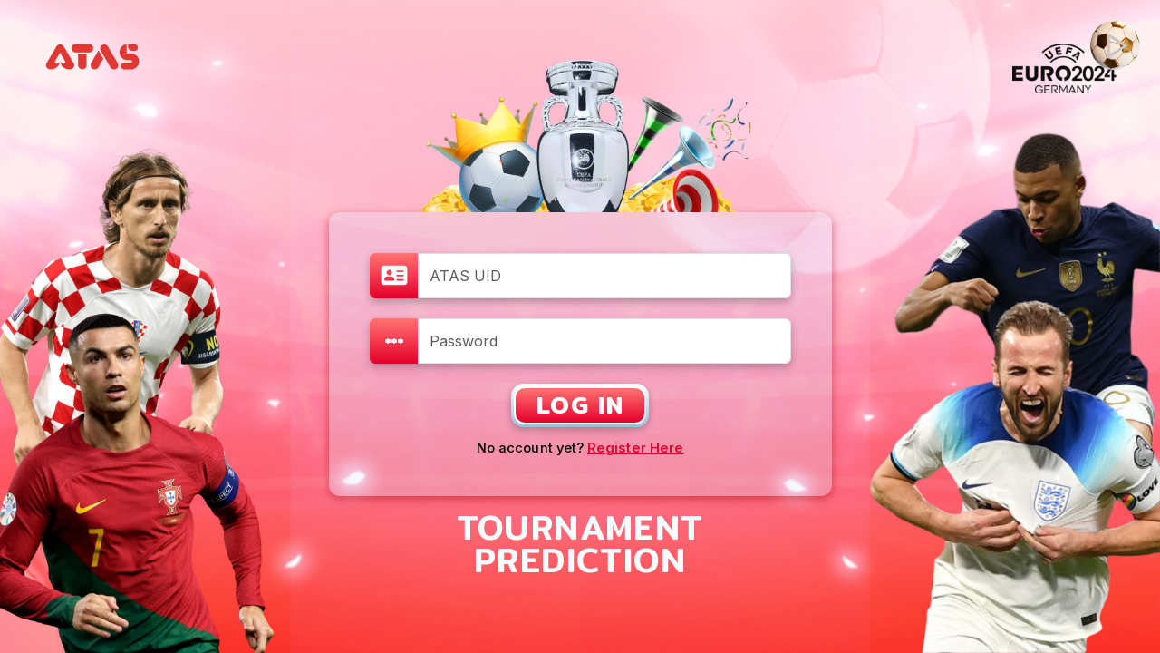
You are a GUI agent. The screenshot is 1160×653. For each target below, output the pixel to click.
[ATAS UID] (604, 275)
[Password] (604, 341)
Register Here (635, 448)
